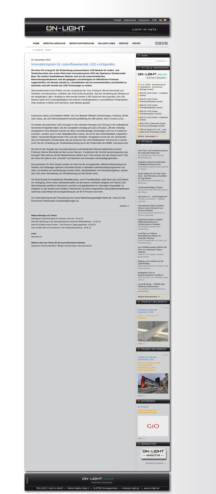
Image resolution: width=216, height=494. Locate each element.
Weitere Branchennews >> (149, 297)
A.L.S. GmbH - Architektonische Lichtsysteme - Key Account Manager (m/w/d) (153, 87)
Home (36, 43)
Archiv (136, 43)
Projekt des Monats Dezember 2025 (147, 358)
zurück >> (124, 206)
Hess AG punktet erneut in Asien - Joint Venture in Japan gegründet (59, 225)
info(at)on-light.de (130, 488)
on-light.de (38, 50)
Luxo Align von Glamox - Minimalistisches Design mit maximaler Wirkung (149, 235)
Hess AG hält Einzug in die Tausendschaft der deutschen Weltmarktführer (61, 222)
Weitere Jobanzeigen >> (148, 136)
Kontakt (117, 20)
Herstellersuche (54, 43)
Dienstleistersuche (81, 43)
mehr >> (141, 344)
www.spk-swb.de (85, 246)
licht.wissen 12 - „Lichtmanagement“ (153, 197)
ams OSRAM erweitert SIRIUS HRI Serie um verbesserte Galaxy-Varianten (152, 249)
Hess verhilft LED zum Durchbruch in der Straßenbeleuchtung (56, 228)
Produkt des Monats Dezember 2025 (147, 310)
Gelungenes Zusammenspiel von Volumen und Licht (52, 218)
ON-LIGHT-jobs (106, 43)
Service (123, 43)
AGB (154, 20)
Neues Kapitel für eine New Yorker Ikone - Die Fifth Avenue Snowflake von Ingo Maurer (152, 176)
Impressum (144, 20)
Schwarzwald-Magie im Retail (150, 187)
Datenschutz (130, 20)
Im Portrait (143, 407)
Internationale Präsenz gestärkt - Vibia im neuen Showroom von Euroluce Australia (151, 208)
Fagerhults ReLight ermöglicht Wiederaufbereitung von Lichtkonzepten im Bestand (150, 222)
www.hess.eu (36, 237)
